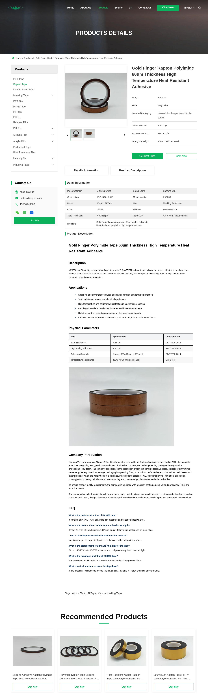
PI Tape (92, 593)
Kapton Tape (79, 593)
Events (119, 7)
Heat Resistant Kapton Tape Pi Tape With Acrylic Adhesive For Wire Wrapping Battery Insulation (125, 677)
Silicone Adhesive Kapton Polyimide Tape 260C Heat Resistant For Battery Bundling (32, 677)
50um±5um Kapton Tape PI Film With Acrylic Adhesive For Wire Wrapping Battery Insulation (171, 677)
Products (103, 7)
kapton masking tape (110, 593)
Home (70, 7)
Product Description (132, 170)
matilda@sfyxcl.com (31, 198)
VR (130, 7)
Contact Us (145, 7)
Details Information (86, 170)
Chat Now (168, 7)
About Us (85, 7)
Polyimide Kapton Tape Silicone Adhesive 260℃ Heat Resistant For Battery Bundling (79, 677)
